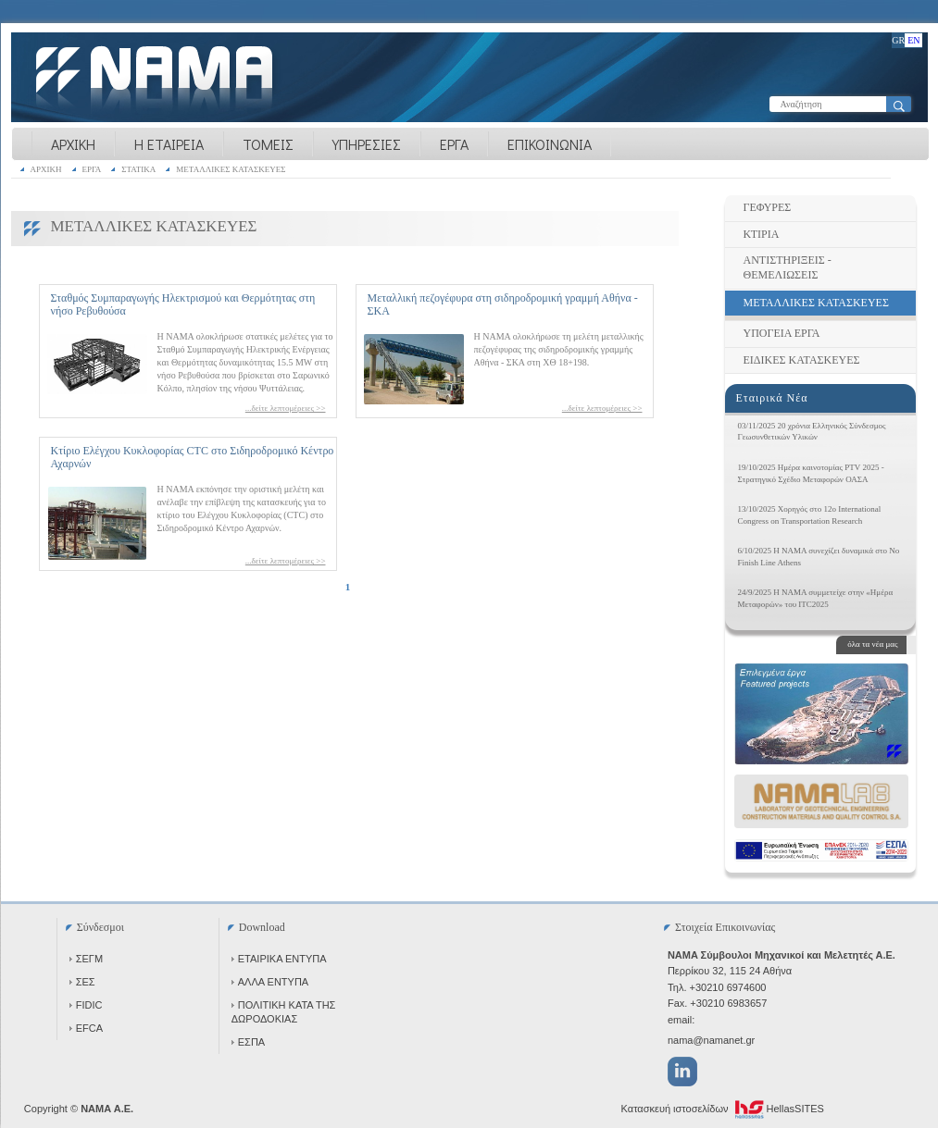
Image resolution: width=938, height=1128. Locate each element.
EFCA (86, 1028)
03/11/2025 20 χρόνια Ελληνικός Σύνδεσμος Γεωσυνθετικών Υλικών (812, 431)
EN (913, 40)
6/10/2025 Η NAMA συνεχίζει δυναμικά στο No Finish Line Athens (819, 556)
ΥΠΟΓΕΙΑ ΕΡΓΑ (782, 333)
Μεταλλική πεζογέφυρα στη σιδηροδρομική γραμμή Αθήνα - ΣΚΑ (503, 304)
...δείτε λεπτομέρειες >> (285, 408)
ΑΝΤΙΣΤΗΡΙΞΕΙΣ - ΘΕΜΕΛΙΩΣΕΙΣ (788, 267)
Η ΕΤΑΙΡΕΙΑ (169, 144)
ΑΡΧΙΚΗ (73, 144)
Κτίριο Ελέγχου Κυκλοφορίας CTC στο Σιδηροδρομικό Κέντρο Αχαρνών (192, 457)
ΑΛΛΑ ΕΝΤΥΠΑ (269, 981)
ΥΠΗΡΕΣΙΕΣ (366, 144)
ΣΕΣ (82, 981)
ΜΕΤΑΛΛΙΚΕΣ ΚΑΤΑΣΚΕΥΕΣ (230, 169)
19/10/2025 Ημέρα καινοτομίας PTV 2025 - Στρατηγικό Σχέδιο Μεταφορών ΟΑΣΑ (811, 473)
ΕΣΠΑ (248, 1041)
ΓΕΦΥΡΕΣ (768, 207)
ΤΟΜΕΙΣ (268, 144)
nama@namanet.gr (711, 1040)
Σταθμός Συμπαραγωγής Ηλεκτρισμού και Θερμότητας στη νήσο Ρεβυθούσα (183, 304)
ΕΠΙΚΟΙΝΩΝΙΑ (549, 144)
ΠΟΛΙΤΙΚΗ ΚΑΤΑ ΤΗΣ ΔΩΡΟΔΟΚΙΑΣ (283, 1011)
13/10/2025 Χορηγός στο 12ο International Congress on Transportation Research (810, 515)
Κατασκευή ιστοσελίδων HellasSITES (722, 1109)
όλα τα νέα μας (872, 644)
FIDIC (86, 1004)
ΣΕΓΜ (86, 958)
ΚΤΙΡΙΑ (762, 234)
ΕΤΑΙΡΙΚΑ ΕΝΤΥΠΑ (279, 958)
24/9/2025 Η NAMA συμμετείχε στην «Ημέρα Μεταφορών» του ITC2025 (816, 598)
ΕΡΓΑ (454, 144)
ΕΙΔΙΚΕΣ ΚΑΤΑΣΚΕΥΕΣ (802, 359)
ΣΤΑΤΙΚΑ (138, 169)
